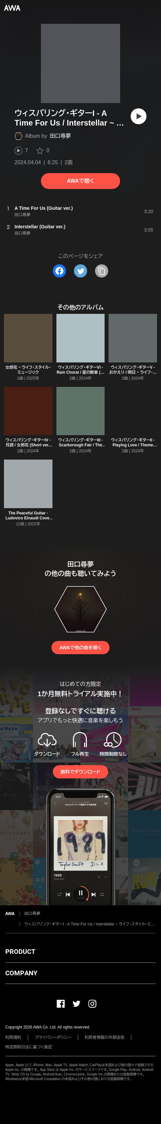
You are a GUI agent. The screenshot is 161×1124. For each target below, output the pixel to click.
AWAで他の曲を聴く (80, 647)
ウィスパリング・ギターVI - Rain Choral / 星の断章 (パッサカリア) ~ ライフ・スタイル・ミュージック (81, 375)
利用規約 (13, 1037)
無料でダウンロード (80, 771)
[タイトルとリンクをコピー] (101, 271)
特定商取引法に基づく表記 (28, 1047)
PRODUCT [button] (20, 951)
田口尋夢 (60, 136)
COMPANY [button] (21, 973)
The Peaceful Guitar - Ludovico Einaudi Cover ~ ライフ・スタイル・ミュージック (28, 520)
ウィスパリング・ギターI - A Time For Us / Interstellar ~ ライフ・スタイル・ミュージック (90, 924)
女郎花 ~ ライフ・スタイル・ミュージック (28, 370)
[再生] (138, 116)
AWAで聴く (80, 181)
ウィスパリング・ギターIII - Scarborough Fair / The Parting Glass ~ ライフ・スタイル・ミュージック (80, 447)
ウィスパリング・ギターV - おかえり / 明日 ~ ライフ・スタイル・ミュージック (132, 372)
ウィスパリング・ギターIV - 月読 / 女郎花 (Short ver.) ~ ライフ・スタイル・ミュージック (28, 447)
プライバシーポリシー (53, 1037)
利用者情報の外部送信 (104, 1037)
